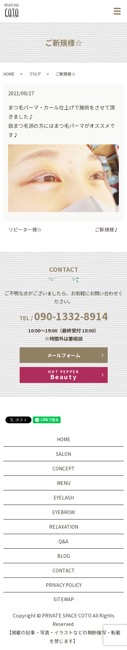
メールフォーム (63, 355)
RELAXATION (63, 526)
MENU (63, 483)
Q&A (63, 541)
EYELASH (64, 497)
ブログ (35, 74)
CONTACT (63, 570)
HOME (9, 74)
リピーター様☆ (25, 229)
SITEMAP (64, 599)
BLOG (63, 555)
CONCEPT (63, 468)
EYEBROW (63, 512)
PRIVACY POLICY (64, 585)
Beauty (63, 375)
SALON (63, 453)
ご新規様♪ (107, 229)
